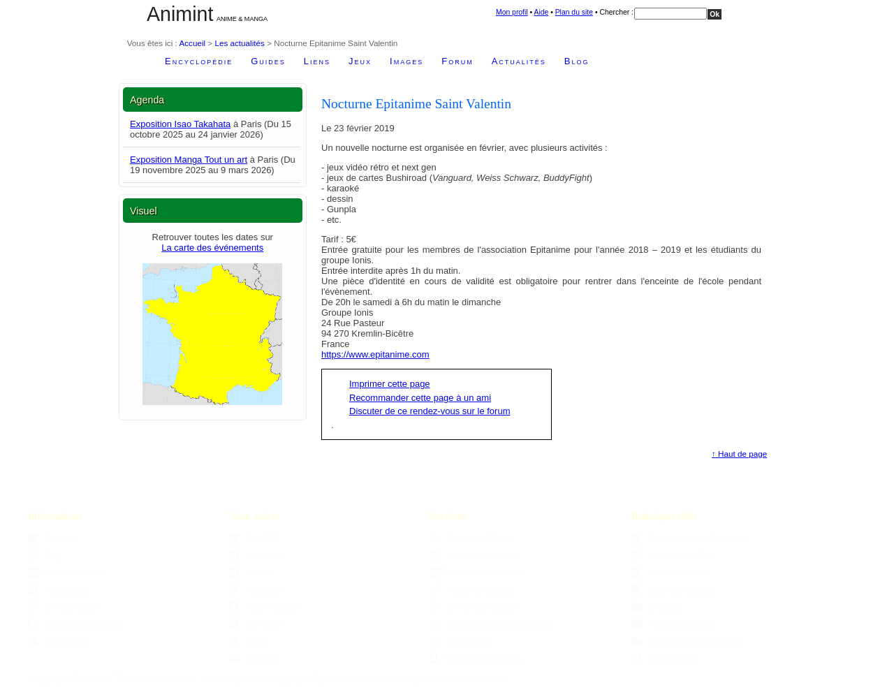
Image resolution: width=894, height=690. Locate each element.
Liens (317, 61)
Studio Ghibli (663, 658)
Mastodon (255, 589)
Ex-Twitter (255, 624)
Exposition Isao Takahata (180, 124)
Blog (576, 61)
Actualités (519, 61)
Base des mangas (672, 589)
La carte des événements (212, 247)
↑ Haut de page (739, 453)
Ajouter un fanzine (471, 589)
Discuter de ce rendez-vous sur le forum (429, 411)
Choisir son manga (473, 606)
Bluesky (251, 572)
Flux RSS (254, 537)
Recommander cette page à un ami (420, 397)
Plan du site (574, 12)
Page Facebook (265, 606)
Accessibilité (59, 589)
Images (406, 61)
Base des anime (668, 572)
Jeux (360, 61)
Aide (541, 12)
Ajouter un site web (473, 554)
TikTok (249, 641)
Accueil (192, 42)
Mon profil (512, 12)
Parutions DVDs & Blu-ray (687, 641)
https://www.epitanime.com (375, 354)
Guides (268, 61)
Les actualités (239, 42)
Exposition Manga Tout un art (188, 159)
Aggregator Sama (470, 537)
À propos (53, 537)
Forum (457, 61)
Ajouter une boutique (477, 572)
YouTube (254, 658)
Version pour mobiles (476, 658)
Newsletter (256, 554)
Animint (180, 14)
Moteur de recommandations (491, 624)
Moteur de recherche (74, 624)
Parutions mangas (673, 624)
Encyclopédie (199, 61)
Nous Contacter (65, 572)
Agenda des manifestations (688, 537)
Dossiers (656, 606)
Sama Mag (459, 641)
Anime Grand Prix (671, 554)
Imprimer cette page (389, 384)
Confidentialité (63, 606)
